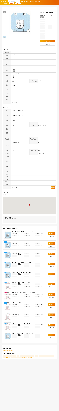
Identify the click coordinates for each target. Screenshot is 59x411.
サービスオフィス (16, 357)
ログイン (18, 3)
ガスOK (4, 357)
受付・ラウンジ (30, 357)
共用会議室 (36, 355)
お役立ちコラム (37, 1)
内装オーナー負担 (10, 355)
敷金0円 (25, 355)
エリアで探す (23, 1)
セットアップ (21, 355)
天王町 (49, 29)
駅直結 (12, 357)
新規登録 (11, 3)
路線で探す (27, 1)
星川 (45, 30)
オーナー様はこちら (4, 3)
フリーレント (5, 355)
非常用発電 (28, 355)
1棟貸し (49, 355)
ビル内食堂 (32, 355)
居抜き (18, 355)
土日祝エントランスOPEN (42, 355)
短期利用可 (14, 355)
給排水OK (52, 355)
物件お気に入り (32, 1)
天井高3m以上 (8, 357)
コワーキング (21, 357)
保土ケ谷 (53, 30)
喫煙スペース (25, 357)
